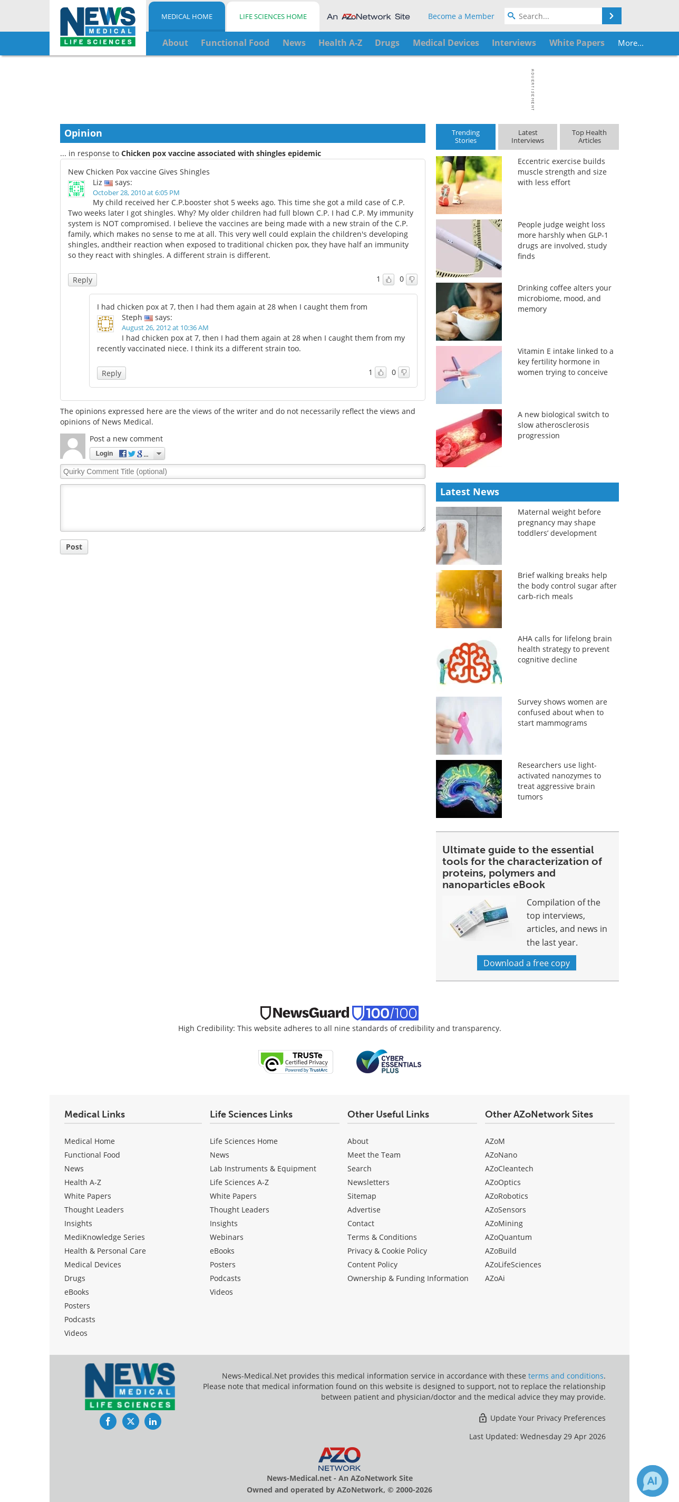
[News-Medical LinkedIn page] (152, 1421)
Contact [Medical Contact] (360, 1223)
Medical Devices (92, 1264)
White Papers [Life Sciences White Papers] (233, 1196)
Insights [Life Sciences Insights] (224, 1223)
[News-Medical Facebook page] (108, 1421)
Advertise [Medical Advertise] (364, 1210)
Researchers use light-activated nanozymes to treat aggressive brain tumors (559, 781)
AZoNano (501, 1155)
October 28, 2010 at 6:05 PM (136, 192)
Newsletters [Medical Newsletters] (368, 1182)
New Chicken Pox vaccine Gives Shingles (139, 172)
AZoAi (495, 1278)
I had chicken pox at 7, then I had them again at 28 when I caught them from (232, 307)
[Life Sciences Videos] (221, 1292)
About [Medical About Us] (357, 1141)
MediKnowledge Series (104, 1237)
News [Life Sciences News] (219, 1155)
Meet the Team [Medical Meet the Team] (374, 1155)
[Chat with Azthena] (652, 1481)
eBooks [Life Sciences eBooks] (222, 1251)
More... (585, 42)
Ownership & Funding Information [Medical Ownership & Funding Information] (408, 1278)
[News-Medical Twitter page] (130, 1421)
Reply (82, 280)
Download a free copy (526, 962)
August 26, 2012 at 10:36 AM (165, 327)
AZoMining (504, 1223)
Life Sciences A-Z (239, 1182)
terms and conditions (566, 1376)
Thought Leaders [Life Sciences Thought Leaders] (239, 1210)
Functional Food (92, 1155)
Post (74, 547)
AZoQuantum (508, 1237)
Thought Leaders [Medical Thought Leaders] (94, 1210)
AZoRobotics (506, 1196)
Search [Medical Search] (359, 1168)
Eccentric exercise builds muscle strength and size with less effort (562, 171)
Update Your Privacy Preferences (542, 1418)
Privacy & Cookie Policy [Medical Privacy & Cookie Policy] (387, 1251)
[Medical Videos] (76, 1333)
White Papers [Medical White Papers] (87, 1196)
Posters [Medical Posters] (77, 1306)
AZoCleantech (509, 1168)
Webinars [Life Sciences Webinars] (227, 1237)
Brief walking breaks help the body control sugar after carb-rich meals (567, 585)
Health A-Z (82, 1182)
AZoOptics (503, 1182)
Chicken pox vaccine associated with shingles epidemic (221, 153)
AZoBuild (501, 1251)
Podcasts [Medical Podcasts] (79, 1319)
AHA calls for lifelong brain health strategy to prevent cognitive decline (565, 649)
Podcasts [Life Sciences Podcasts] (225, 1278)
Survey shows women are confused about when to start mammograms (562, 712)
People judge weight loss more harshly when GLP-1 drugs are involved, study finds (563, 240)
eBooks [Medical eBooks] (76, 1292)
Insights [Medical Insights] (78, 1223)
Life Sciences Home (273, 16)
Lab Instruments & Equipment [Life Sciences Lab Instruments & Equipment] (263, 1168)
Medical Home (186, 16)
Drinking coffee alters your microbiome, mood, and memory (565, 298)
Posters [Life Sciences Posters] (223, 1264)
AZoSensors (505, 1210)
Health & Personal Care (105, 1251)
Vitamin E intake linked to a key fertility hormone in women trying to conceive (566, 361)
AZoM (495, 1141)
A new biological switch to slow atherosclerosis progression (563, 424)
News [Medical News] (74, 1168)
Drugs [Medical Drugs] (74, 1278)
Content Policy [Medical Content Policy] (372, 1264)
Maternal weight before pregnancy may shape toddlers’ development (559, 522)
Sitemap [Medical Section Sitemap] (361, 1196)
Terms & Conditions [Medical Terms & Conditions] (382, 1237)
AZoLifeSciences (513, 1264)
